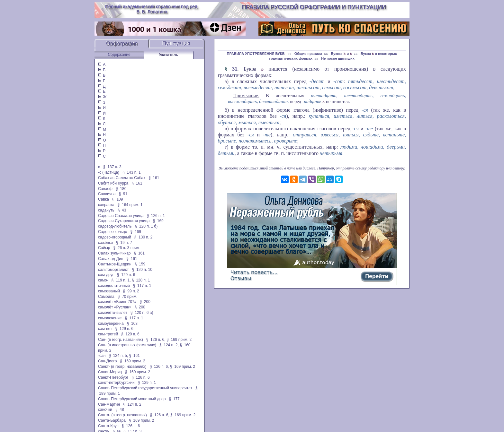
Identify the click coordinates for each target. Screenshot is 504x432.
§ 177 (174, 399)
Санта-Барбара (112, 420)
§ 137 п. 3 (112, 167)
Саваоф (105, 188)
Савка (103, 199)
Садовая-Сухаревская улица (123, 221)
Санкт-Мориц (110, 372)
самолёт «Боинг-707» (117, 301)
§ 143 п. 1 (131, 172)
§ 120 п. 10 (142, 269)
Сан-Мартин (109, 404)
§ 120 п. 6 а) (141, 312)
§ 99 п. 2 (131, 291)
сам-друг (106, 274)
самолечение (110, 318)
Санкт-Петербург (113, 377)
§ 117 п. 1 (142, 285)
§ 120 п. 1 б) (146, 226)
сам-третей (108, 334)
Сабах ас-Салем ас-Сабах (121, 178)
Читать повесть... (254, 272)
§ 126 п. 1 (156, 215)
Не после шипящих (338, 58)
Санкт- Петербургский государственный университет (145, 388)
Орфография (122, 43)
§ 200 (145, 301)
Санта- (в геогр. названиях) (122, 415)
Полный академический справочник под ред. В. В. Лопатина (152, 9)
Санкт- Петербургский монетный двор (132, 399)
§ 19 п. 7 (124, 242)
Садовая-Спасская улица (120, 215)
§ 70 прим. (127, 296)
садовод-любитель (114, 226)
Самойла (106, 296)
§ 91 (123, 194)
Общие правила (308, 54)
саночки (105, 409)
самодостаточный (114, 285)
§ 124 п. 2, (169, 345)
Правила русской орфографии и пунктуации (314, 7)
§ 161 (153, 178)
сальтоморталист (113, 269)
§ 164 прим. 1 (130, 205)
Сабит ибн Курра (113, 183)
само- (103, 280)
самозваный (109, 291)
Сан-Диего (107, 361)
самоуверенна (111, 323)
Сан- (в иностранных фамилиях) (127, 345)
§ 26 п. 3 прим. (127, 248)
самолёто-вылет (112, 312)
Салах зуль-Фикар (114, 253)
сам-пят (105, 328)
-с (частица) (108, 172)
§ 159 (140, 264)
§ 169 (158, 221)
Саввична (106, 194)
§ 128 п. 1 (141, 280)
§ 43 (122, 210)
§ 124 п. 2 (132, 404)
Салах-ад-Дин (110, 258)
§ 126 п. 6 (140, 377)
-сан (101, 355)
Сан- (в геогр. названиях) (120, 339)
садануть (106, 210)
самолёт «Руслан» (114, 307)
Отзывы (240, 278)
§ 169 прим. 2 (179, 339)
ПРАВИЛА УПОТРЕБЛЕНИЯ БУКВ (256, 54)
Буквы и (341, 54)
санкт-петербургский (116, 382)
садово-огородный (114, 237)
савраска (106, 205)
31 (234, 69)
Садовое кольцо (112, 231)
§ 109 (117, 199)
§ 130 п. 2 (143, 237)
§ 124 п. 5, (118, 355)
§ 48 (119, 409)
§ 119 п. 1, (121, 280)
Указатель (168, 55)
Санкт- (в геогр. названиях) (122, 366)
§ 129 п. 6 (126, 274)
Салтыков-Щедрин (114, 264)
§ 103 (132, 323)
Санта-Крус (108, 426)
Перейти (376, 276)
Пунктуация (176, 43)
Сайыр (104, 248)
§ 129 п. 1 (147, 382)
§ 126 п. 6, (156, 339)
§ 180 (121, 188)
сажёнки (105, 242)
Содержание (119, 54)
